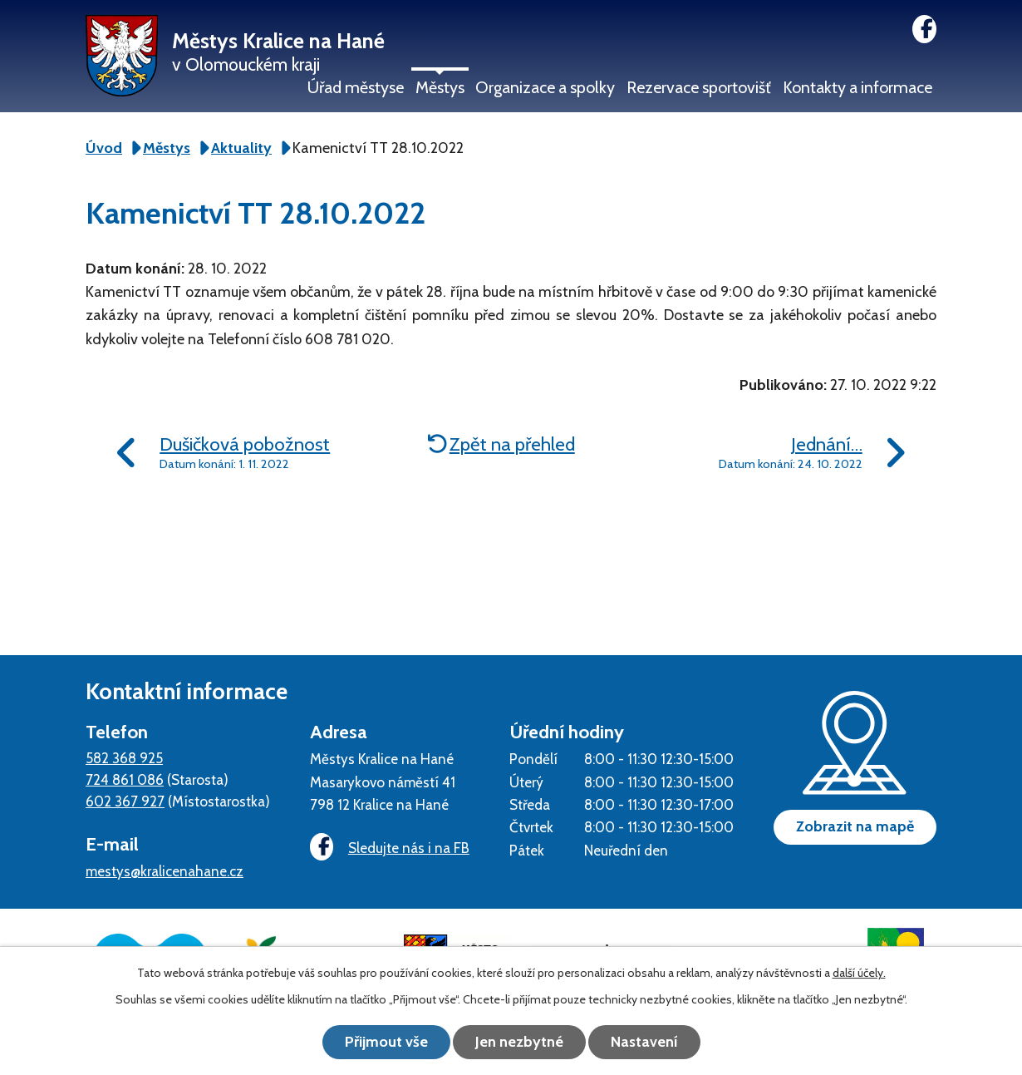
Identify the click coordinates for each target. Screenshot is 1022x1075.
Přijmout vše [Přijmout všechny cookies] (386, 1042)
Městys (439, 87)
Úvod (104, 148)
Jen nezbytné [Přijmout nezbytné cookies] (519, 1042)
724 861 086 (125, 779)
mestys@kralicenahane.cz (164, 871)
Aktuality (241, 148)
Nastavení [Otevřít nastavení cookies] (644, 1042)
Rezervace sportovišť (698, 87)
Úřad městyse (355, 87)
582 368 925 (124, 758)
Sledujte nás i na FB (389, 847)
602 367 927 (125, 801)
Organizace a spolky (545, 87)
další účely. (859, 972)
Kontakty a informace (857, 87)
